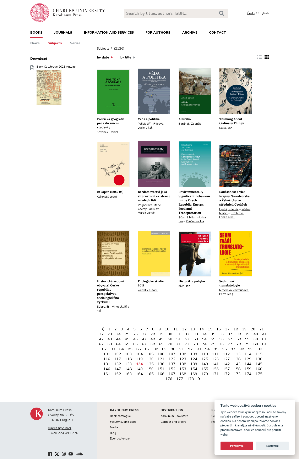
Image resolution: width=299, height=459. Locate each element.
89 (164, 349)
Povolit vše (237, 445)
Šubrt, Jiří (103, 307)
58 (239, 339)
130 (259, 359)
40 (256, 334)
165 (150, 373)
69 (161, 344)
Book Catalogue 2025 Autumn (56, 86)
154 (193, 368)
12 (184, 329)
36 (221, 334)
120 (150, 359)
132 (117, 364)
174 (248, 373)
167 (172, 373)
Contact (217, 32)
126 (215, 359)
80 (256, 344)
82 (104, 349)
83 (113, 349)
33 (196, 334)
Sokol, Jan (225, 128)
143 (237, 364)
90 (173, 349)
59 (247, 339)
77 (230, 344)
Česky (251, 13)
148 (128, 368)
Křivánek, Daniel (107, 132)
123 (182, 359)
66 (135, 344)
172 (226, 373)
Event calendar (120, 439)
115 (259, 354)
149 (139, 368)
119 (139, 359)
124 (193, 359)
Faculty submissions (123, 422)
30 (170, 334)
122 (172, 359)
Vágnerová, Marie (149, 205)
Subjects (55, 43)
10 (167, 329)
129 (248, 359)
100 (260, 349)
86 (138, 349)
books (36, 32)
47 (144, 339)
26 (135, 334)
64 (118, 344)
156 (215, 368)
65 (127, 344)
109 (193, 354)
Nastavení (272, 445)
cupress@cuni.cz (59, 428)
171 (215, 373)
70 (170, 344)
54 (204, 339)
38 (239, 334)
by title (127, 57)
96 (224, 349)
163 (128, 373)
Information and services (109, 32)
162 (117, 373)
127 (226, 359)
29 (161, 334)
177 (179, 378)
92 (190, 349)
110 (204, 354)
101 (106, 354)
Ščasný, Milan (187, 217)
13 (193, 329)
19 (244, 329)
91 (181, 349)
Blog (113, 433)
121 (161, 359)
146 (106, 368)
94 (207, 349)
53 (196, 339)
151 (161, 368)
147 (117, 368)
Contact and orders (173, 422)
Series (75, 43)
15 (210, 329)
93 (199, 349)
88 (156, 349)
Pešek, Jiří (144, 124)
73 (196, 344)
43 (110, 339)
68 (153, 344)
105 (150, 354)
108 (182, 354)
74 (204, 344)
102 (117, 354)
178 (190, 378)
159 (248, 368)
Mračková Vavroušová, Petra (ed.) (234, 292)
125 (204, 359)
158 (237, 368)
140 (204, 364)
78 (239, 344)
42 (101, 339)
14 (201, 329)
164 (139, 373)
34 (204, 334)
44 (118, 339)
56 (221, 339)
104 (139, 354)
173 (237, 373)
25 (127, 334)
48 (153, 339)
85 (130, 349)
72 (187, 344)
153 (182, 368)
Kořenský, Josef (107, 197)
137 (172, 364)
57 (230, 339)
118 (128, 359)
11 (175, 329)
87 (147, 349)
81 (264, 344)
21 (261, 329)
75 (213, 344)
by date (105, 57)
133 (128, 364)
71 (178, 344)
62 (101, 344)
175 (259, 373)
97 (233, 349)
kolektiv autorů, (148, 290)
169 (193, 373)
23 (110, 334)
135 (150, 364)
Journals (63, 32)
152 (172, 368)
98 (242, 349)
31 (178, 334)
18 (236, 329)
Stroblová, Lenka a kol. (231, 215)
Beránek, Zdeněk (190, 124)
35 (213, 334)
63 (110, 344)
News (35, 43)
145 (259, 364)
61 (264, 339)
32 (187, 334)
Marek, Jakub (146, 213)
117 (117, 359)
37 (230, 334)
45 (127, 339)
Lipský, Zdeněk (228, 209)
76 (221, 344)
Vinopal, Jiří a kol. (113, 309)
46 (135, 339)
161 (106, 373)
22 (101, 334)
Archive (189, 32)
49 (161, 339)
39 (247, 334)
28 (153, 334)
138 (182, 364)
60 (256, 339)
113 (237, 354)
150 (150, 368)
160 (259, 368)
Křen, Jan (184, 286)
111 (215, 354)
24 (118, 334)
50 (170, 339)
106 (161, 354)
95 (216, 349)
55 (213, 339)
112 (226, 354)
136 (161, 364)
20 (253, 329)
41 (264, 334)
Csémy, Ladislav (148, 209)
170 (204, 373)
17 (227, 329)
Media (114, 427)
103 (128, 354)
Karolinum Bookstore (174, 416)
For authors (158, 32)
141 (215, 364)
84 (121, 349)
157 (226, 368)
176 (168, 378)
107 (172, 354)
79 (247, 344)
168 (182, 373)
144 (248, 364)
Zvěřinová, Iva (195, 221)
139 (193, 364)
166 (161, 373)
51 (178, 339)
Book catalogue (120, 416)
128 (237, 359)
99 (250, 349)
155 (204, 368)
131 (106, 364)
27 (144, 334)
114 (248, 354)
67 (144, 344)
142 (226, 364)
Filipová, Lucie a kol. (151, 126)
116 (106, 359)
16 (218, 329)
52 (187, 339)
